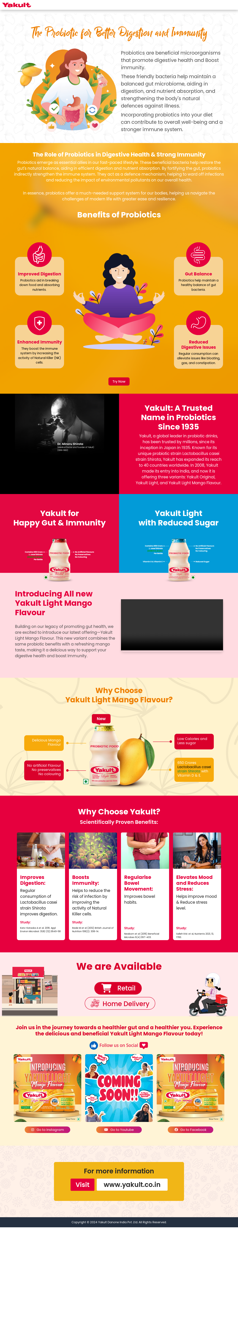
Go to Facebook (190, 1221)
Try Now (119, 473)
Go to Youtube (119, 1221)
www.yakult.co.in (132, 1276)
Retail (126, 1080)
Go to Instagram (47, 1221)
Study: (25, 1014)
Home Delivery (126, 1096)
